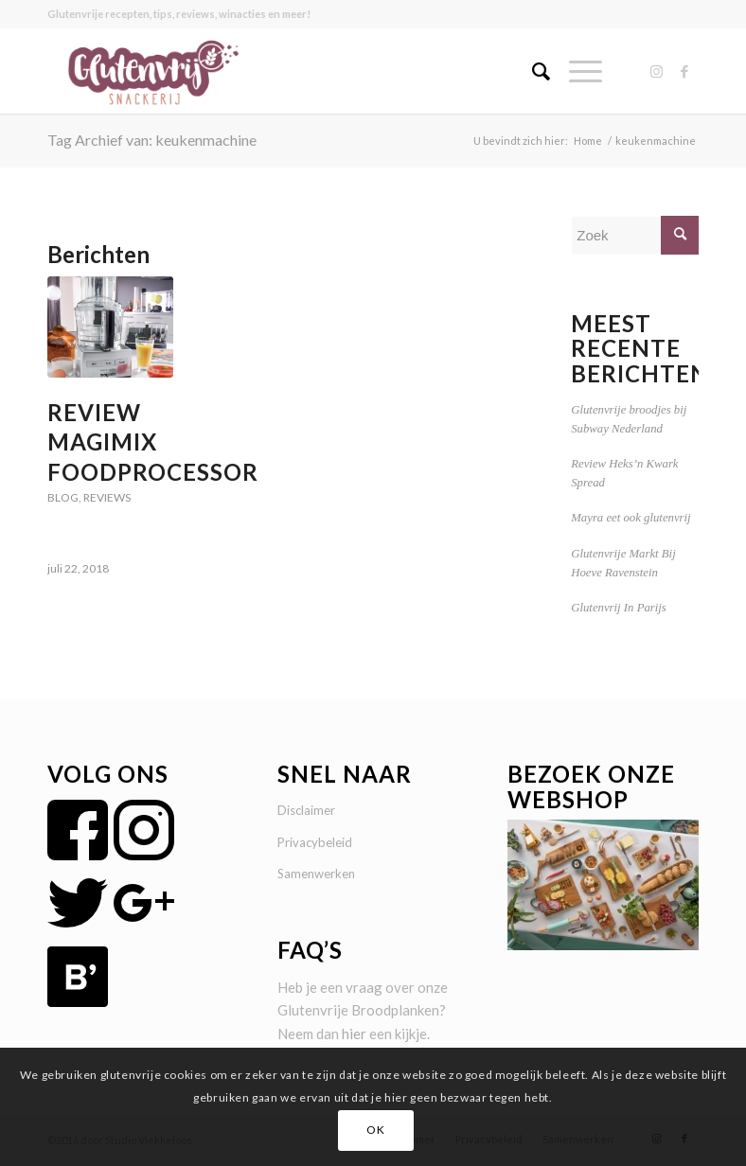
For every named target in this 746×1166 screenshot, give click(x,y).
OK (375, 1129)
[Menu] (576, 71)
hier (354, 1033)
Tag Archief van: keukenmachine (152, 140)
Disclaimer (306, 810)
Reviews (107, 497)
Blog (63, 497)
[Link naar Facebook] (684, 71)
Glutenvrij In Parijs (618, 607)
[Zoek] (531, 71)
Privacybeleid (314, 842)
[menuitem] (531, 71)
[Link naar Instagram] (656, 71)
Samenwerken (316, 873)
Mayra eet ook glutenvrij (630, 517)
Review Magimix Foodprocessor (152, 441)
